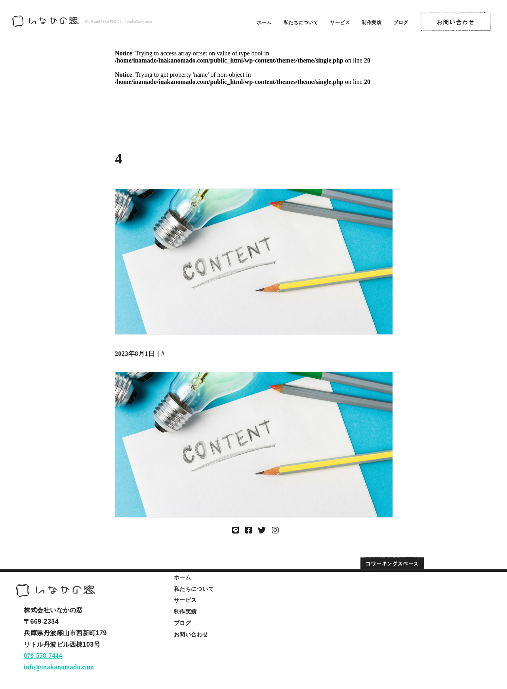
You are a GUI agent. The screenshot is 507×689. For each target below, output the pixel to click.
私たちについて (301, 22)
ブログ (400, 22)
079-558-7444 (43, 655)
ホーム (264, 22)
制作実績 (371, 22)
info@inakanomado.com (59, 667)
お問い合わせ (191, 634)
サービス (340, 22)
